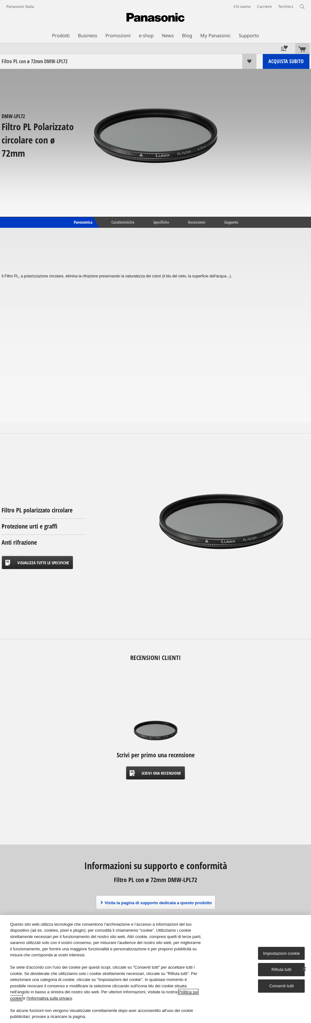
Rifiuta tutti (281, 969)
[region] (155, 969)
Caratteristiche (122, 222)
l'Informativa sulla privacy (49, 998)
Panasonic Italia (20, 6)
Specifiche (161, 222)
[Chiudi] (304, 969)
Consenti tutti (281, 986)
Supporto (231, 222)
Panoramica (82, 222)
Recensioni (196, 222)
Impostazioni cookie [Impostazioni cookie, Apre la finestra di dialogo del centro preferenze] (281, 953)
